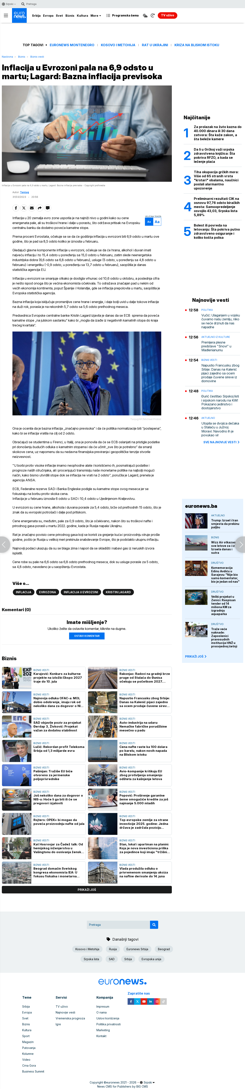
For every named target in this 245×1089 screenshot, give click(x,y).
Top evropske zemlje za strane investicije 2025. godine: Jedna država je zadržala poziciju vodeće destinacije (143, 824)
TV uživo (62, 1006)
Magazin (28, 1042)
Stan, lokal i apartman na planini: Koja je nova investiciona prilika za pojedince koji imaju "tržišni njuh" (144, 848)
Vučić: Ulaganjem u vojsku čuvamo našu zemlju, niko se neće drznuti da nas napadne (220, 321)
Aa (149, 221)
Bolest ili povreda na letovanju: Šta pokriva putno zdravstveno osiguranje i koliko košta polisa (217, 231)
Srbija (36, 15)
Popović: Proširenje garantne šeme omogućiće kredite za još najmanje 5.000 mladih (143, 799)
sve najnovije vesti (221, 442)
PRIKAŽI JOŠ (196, 656)
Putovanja (28, 1048)
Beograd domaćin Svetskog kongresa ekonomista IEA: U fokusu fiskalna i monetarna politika (55, 872)
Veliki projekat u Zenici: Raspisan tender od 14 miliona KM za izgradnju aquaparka (223, 605)
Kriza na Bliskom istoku (196, 45)
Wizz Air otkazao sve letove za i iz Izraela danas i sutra (223, 547)
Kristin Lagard (118, 592)
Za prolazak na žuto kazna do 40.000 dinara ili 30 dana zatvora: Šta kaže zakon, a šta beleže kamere (218, 133)
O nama (101, 1012)
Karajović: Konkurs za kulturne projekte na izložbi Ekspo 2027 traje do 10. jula (57, 677)
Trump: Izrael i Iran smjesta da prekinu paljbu (225, 524)
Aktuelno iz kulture (215, 336)
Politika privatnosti (108, 1024)
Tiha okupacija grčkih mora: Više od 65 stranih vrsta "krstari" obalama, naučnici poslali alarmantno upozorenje (216, 180)
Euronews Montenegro (72, 45)
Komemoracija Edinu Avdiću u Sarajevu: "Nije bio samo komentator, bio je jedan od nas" (225, 574)
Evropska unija (151, 959)
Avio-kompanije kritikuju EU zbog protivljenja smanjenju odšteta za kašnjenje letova (140, 775)
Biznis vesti (37, 56)
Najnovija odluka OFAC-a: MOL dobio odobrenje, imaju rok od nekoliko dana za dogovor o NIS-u (58, 702)
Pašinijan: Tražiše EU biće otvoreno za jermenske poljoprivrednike (53, 775)
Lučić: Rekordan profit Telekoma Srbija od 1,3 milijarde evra (58, 749)
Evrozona (47, 592)
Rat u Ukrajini (155, 45)
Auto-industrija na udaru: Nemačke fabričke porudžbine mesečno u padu (143, 726)
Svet (59, 15)
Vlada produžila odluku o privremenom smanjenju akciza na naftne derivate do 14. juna (143, 872)
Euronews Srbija (137, 949)
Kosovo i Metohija (118, 45)
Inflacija (23, 592)
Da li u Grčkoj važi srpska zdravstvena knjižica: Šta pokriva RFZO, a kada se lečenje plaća (214, 155)
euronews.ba (201, 506)
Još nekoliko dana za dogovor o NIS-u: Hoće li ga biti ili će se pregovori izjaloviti (58, 799)
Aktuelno (208, 417)
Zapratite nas (141, 993)
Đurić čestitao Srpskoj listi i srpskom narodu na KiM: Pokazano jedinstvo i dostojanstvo (220, 402)
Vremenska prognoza (70, 1018)
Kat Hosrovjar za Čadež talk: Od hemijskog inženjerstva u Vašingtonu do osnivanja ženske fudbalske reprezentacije (58, 848)
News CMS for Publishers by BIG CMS (122, 1086)
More (95, 15)
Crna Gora (29, 1065)
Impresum (102, 1006)
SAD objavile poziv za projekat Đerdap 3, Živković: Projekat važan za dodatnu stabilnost (57, 726)
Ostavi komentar (86, 635)
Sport (26, 1036)
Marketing (103, 1030)
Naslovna (7, 56)
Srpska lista (91, 959)
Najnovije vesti (65, 1012)
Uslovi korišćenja (107, 1018)
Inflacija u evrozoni (81, 592)
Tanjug (24, 192)
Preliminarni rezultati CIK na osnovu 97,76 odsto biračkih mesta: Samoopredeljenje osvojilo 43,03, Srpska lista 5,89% (217, 207)
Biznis (69, 15)
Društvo (217, 562)
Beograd (164, 949)
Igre (58, 1024)
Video (26, 1059)
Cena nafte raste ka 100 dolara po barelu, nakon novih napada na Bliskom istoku (143, 750)
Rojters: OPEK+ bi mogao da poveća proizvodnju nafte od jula (58, 822)
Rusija (113, 949)
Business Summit (33, 1071)
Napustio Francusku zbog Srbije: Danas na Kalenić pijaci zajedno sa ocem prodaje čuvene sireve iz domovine (144, 702)
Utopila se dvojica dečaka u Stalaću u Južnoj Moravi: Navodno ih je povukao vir (220, 429)
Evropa (48, 15)
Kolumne (28, 1053)
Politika (207, 309)
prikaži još (87, 889)
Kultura (82, 15)
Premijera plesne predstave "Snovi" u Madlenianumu (216, 346)
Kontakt (101, 1036)
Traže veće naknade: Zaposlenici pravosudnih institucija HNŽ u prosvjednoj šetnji (224, 637)
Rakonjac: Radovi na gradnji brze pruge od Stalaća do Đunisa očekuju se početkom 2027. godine (144, 677)
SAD (112, 959)
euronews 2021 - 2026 (121, 1082)
